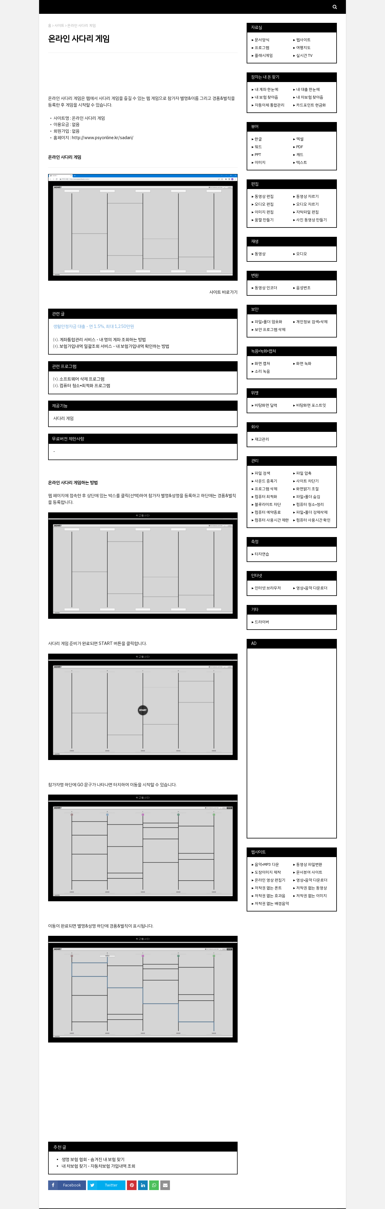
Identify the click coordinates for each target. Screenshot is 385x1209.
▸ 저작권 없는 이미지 (310, 896)
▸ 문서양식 (260, 40)
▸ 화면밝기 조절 (306, 489)
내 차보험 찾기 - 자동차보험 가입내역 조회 (98, 1166)
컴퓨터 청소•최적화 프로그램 (85, 385)
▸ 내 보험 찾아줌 (265, 97)
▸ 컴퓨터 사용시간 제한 (270, 520)
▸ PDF (298, 147)
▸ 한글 (257, 139)
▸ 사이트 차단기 (306, 481)
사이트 (59, 25)
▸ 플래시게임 (262, 55)
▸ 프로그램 (260, 47)
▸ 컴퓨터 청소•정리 (308, 504)
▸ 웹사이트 (302, 40)
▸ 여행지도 (302, 47)
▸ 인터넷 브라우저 (266, 588)
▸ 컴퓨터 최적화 (264, 496)
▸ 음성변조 (302, 288)
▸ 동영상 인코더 (264, 288)
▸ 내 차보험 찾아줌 (308, 97)
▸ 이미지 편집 (263, 212)
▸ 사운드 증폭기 (264, 481)
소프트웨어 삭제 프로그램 (82, 379)
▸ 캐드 (298, 154)
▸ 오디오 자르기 (306, 204)
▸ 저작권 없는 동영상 (310, 888)
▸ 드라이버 (260, 622)
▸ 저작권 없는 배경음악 (270, 903)
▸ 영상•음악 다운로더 (310, 588)
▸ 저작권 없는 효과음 (268, 896)
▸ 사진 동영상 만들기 (310, 220)
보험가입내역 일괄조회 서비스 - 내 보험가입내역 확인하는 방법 (114, 346)
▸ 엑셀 (298, 139)
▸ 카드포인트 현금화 (309, 105)
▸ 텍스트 (300, 162)
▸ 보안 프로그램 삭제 (268, 329)
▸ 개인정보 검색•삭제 (310, 322)
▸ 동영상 (259, 254)
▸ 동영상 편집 (263, 196)
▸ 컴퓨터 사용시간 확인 (312, 520)
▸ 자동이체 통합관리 (268, 105)
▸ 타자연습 (260, 554)
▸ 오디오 (300, 254)
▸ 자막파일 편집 (306, 212)
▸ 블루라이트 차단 (266, 504)
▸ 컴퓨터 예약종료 (266, 512)
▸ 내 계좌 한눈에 (265, 89)
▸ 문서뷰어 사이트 (307, 872)
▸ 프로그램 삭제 (264, 489)
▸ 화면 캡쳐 (261, 363)
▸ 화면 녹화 (302, 363)
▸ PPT (256, 154)
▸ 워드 (257, 147)
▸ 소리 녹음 (261, 371)
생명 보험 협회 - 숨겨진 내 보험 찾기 (93, 1159)
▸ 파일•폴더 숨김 (306, 496)
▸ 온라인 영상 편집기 (268, 880)
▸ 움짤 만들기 (263, 220)
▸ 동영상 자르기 (306, 196)
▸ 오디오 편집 (263, 204)
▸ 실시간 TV (303, 55)
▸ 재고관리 (260, 439)
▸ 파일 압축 (302, 473)
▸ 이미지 (259, 162)
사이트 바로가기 (223, 292)
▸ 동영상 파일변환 (307, 864)
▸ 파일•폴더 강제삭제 (310, 512)
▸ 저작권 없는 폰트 (267, 888)
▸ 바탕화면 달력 (264, 405)
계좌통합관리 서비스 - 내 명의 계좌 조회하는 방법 (103, 339)
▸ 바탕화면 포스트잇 (309, 405)
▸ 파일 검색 (261, 473)
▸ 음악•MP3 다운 (265, 864)
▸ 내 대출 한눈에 (306, 89)
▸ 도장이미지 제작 (266, 872)
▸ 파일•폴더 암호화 (267, 322)
